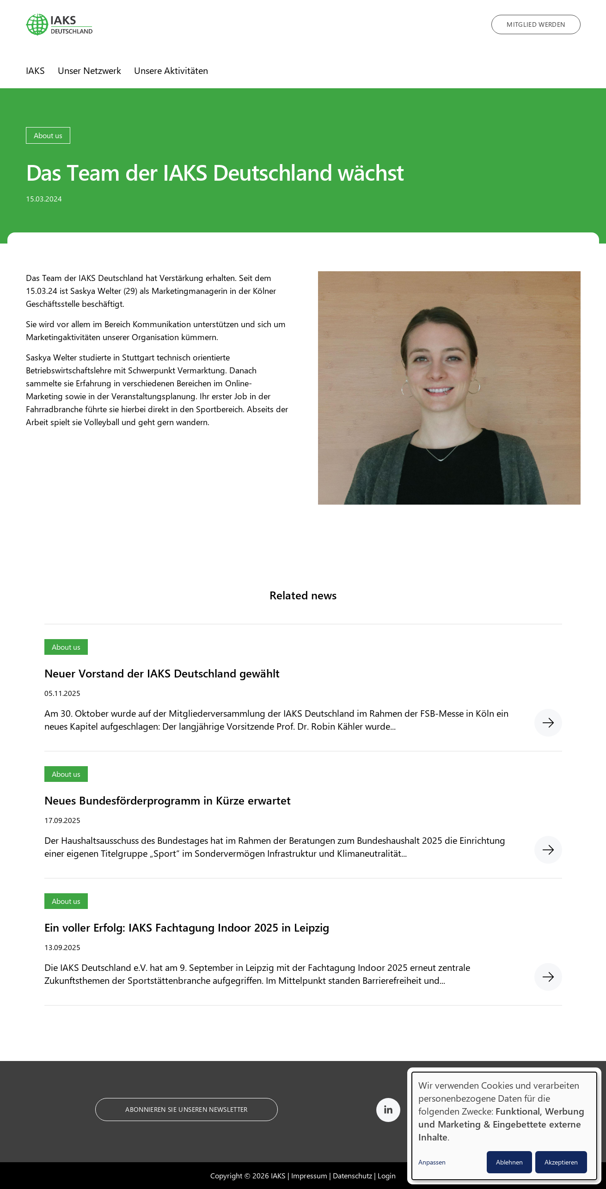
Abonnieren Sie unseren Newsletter (186, 1109)
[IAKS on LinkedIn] (388, 1111)
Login (387, 1175)
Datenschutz (352, 1175)
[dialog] (504, 1126)
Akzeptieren (561, 1162)
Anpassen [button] (432, 1162)
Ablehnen (509, 1162)
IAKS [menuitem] (35, 70)
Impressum (309, 1175)
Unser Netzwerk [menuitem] (89, 70)
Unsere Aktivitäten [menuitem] (171, 70)
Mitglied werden (536, 24)
